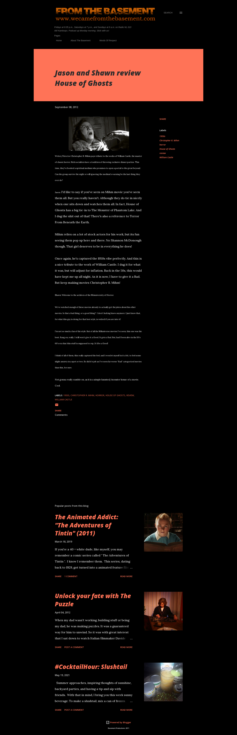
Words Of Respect (106, 40)
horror (162, 144)
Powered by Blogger (118, 722)
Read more (126, 576)
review (162, 153)
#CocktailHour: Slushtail (91, 666)
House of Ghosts (167, 148)
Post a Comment (74, 647)
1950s (162, 136)
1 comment (71, 576)
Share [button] (162, 119)
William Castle (166, 157)
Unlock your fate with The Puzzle (93, 600)
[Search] (168, 13)
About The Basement (79, 40)
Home (57, 40)
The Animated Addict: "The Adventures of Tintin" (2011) (86, 525)
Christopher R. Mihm (169, 140)
